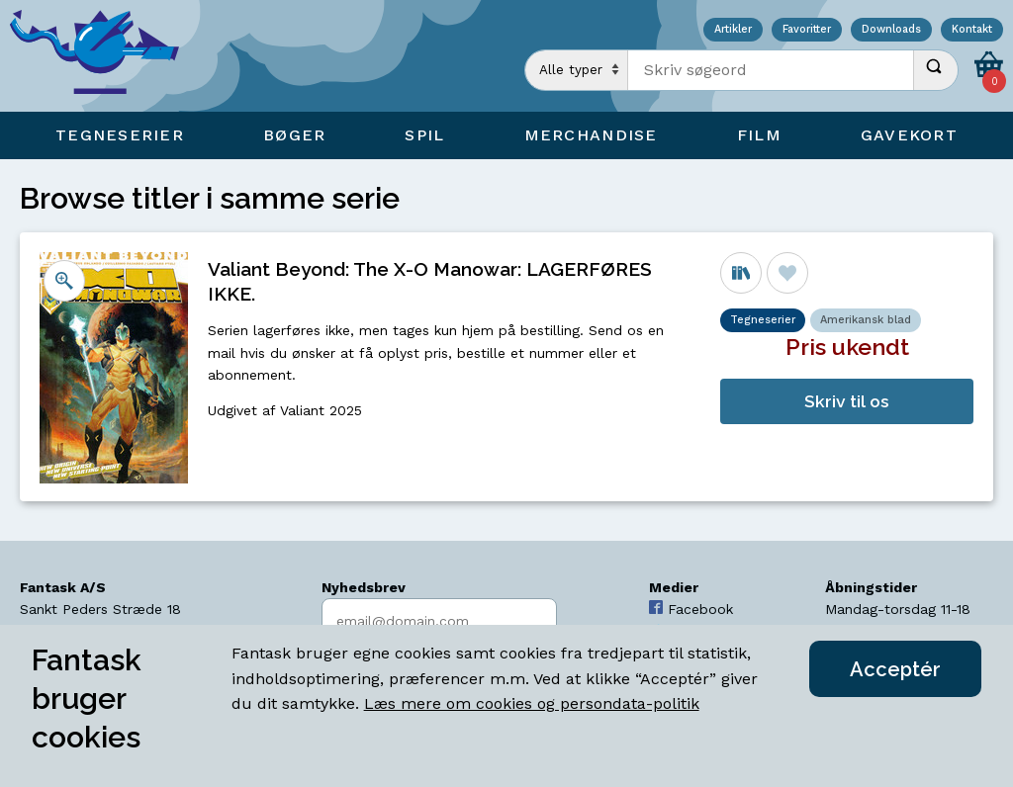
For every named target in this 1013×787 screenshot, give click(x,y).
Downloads (891, 30)
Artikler (733, 30)
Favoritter (807, 30)
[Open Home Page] (104, 56)
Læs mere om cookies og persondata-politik (531, 703)
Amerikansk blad (865, 319)
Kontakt (972, 30)
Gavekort (909, 135)
